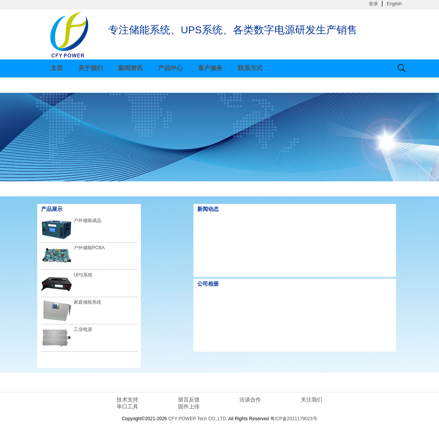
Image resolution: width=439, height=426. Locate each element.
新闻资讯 (130, 68)
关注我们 (311, 399)
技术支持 (127, 399)
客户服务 (210, 68)
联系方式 (250, 68)
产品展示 (52, 209)
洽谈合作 (250, 399)
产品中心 (170, 68)
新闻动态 (208, 209)
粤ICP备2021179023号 (293, 418)
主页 (57, 68)
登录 (373, 4)
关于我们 (90, 68)
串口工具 (127, 406)
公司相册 (208, 284)
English (394, 4)
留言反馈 (189, 399)
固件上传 (189, 406)
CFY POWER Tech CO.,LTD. (197, 418)
